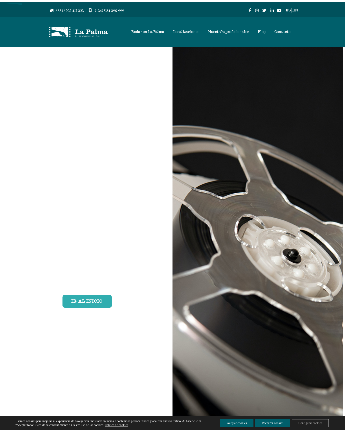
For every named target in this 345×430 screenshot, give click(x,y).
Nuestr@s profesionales (228, 31)
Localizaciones (186, 31)
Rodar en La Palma (147, 31)
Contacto (282, 31)
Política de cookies (116, 425)
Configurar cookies (310, 423)
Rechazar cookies (272, 423)
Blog (262, 31)
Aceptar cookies (237, 423)
